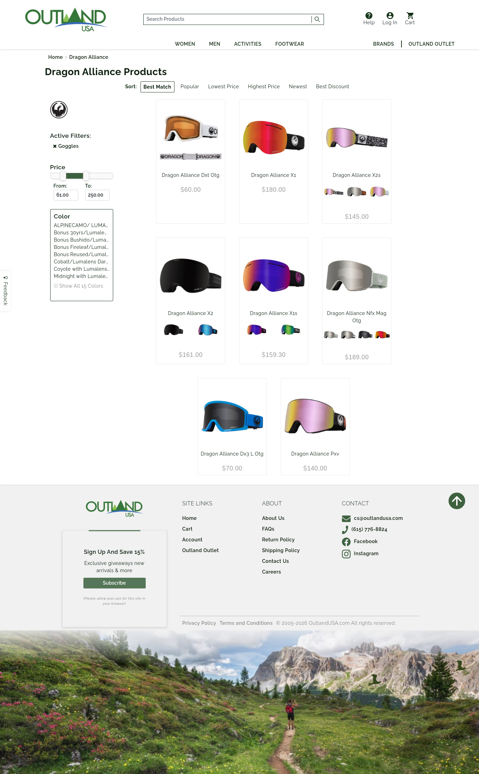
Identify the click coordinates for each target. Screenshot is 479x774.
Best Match (157, 87)
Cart (410, 18)
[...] (227, 19)
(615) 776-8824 (365, 529)
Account (192, 539)
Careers (271, 572)
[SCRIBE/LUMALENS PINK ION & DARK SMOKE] (334, 191)
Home (55, 57)
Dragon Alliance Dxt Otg (190, 175)
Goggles (66, 146)
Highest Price (264, 86)
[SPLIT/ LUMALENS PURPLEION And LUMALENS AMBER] (257, 330)
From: (60, 186)
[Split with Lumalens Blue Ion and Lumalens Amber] (208, 330)
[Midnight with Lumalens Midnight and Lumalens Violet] (173, 330)
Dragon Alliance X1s (273, 313)
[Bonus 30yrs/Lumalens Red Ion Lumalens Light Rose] (382, 334)
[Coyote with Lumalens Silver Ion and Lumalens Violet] (357, 191)
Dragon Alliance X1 (273, 175)
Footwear (289, 44)
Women (185, 44)
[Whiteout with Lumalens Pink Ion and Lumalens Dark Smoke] (379, 191)
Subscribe (114, 583)
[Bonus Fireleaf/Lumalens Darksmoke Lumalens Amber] (365, 334)
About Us (273, 518)
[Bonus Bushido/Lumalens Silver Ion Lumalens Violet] (348, 334)
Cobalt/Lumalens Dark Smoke (90, 261)
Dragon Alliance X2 (190, 313)
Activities (248, 44)
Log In (389, 18)
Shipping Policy (281, 550)
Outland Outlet (432, 44)
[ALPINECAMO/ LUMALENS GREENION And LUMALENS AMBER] (291, 330)
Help (369, 18)
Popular (190, 86)
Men (214, 44)
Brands (383, 44)
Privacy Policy (199, 623)
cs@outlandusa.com (372, 518)
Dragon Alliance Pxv (315, 454)
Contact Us (275, 561)
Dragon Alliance (88, 57)
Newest (298, 86)
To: (88, 186)
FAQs (268, 529)
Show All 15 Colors (81, 286)
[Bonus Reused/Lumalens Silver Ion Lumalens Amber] (331, 334)
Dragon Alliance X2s (357, 175)
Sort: (131, 86)
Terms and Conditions (246, 623)
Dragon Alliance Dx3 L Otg (232, 454)
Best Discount (332, 86)
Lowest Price (223, 86)
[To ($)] (97, 195)
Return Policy (278, 539)
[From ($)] (66, 195)
